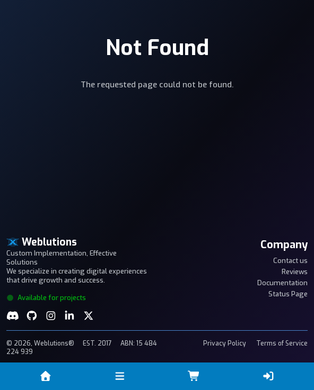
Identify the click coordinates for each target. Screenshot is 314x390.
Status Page (288, 293)
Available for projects (46, 297)
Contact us (290, 260)
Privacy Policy (224, 343)
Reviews (295, 271)
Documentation (282, 282)
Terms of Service (282, 343)
